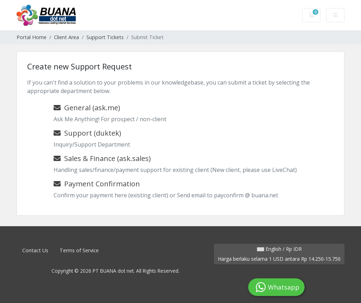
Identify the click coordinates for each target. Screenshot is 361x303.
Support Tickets (105, 37)
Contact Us (35, 250)
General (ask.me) (87, 107)
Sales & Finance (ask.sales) (102, 158)
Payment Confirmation (97, 183)
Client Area (66, 37)
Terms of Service (79, 250)
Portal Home (32, 37)
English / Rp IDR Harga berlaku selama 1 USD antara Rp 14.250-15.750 (279, 254)
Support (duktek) (87, 133)
